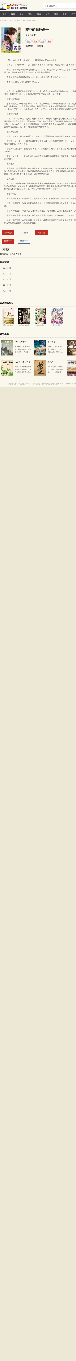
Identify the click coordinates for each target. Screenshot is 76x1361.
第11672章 (7, 274)
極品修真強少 (24, 325)
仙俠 (47, 14)
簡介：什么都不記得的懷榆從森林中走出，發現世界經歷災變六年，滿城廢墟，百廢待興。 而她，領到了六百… (23, 372)
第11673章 (7, 279)
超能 (42, 41)
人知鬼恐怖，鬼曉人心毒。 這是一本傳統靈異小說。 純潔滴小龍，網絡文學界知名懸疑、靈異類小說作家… (56, 372)
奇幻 (30, 14)
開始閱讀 (8, 233)
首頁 (4, 14)
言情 (65, 14)
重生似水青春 (8, 325)
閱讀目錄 (41, 233)
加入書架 (24, 233)
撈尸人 (50, 362)
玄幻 (21, 14)
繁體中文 (24, 241)
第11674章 (7, 268)
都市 (56, 14)
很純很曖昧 (40, 325)
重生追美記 (57, 325)
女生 (13, 14)
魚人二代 (29, 35)
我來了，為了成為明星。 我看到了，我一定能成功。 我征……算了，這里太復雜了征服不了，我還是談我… (56, 352)
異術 (35, 41)
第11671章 (7, 285)
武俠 (39, 14)
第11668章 (7, 291)
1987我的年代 (20, 342)
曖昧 (49, 41)
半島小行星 (52, 342)
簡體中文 (8, 241)
